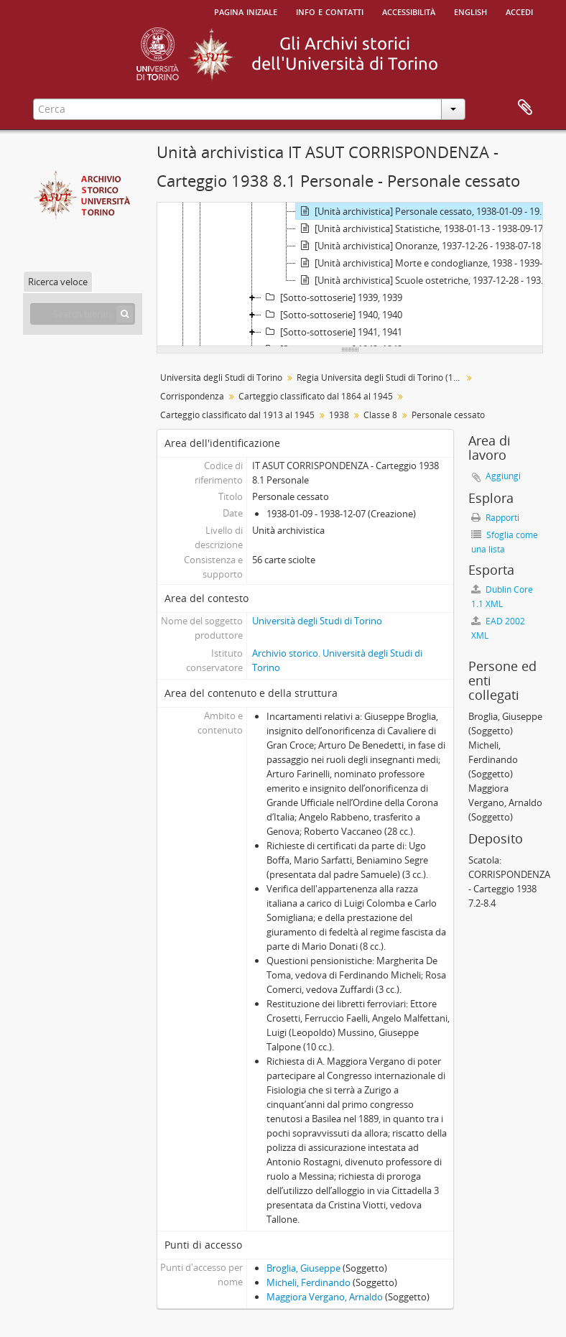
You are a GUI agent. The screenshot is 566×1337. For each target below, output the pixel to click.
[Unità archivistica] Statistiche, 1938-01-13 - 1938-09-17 (419, 228)
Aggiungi (503, 476)
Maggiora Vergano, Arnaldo (324, 1296)
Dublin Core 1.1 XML (502, 596)
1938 (339, 415)
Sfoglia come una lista (504, 542)
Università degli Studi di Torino (221, 377)
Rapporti (495, 518)
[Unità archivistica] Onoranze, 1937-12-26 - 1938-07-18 (418, 245)
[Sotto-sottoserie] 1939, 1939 (331, 297)
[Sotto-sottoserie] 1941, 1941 (331, 332)
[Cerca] (124, 314)
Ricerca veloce (58, 281)
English (470, 11)
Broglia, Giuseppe (303, 1268)
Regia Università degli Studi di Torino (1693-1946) (381, 377)
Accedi (519, 11)
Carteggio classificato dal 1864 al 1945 (315, 396)
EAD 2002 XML (498, 628)
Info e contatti (329, 11)
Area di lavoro (525, 108)
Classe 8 (380, 415)
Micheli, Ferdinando (308, 1282)
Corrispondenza (192, 396)
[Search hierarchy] (82, 314)
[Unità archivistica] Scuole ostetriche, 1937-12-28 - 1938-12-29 (425, 280)
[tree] (349, 274)
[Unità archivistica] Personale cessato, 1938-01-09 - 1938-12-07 (425, 211)
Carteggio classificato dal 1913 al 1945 (237, 415)
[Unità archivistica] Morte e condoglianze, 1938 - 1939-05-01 (425, 263)
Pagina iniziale (245, 11)
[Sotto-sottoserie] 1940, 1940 (331, 314)
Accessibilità (408, 11)
